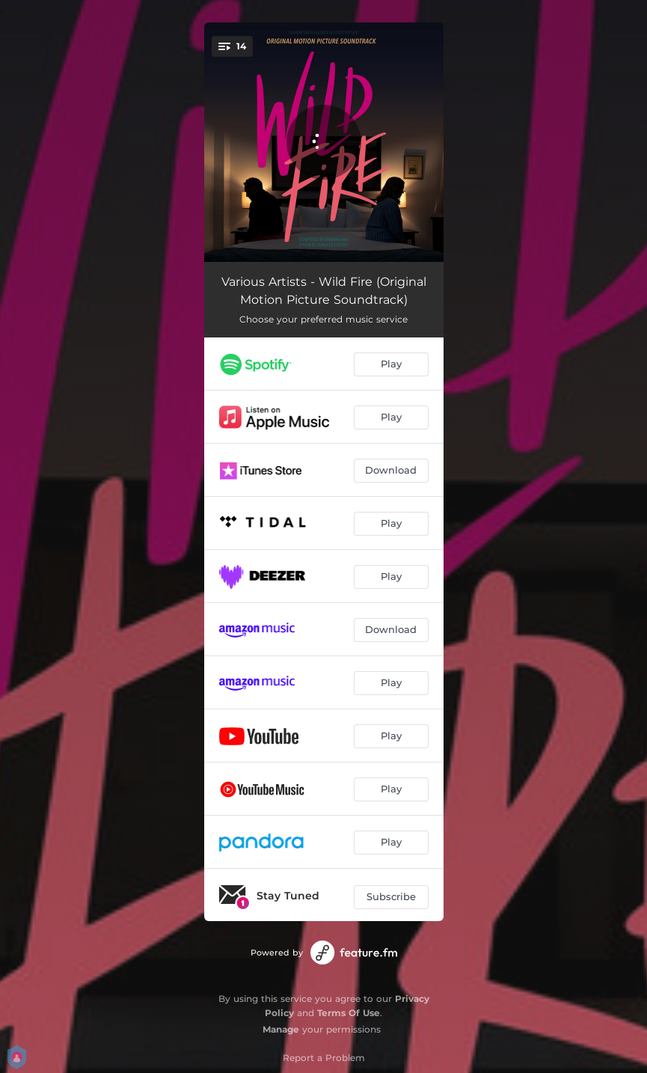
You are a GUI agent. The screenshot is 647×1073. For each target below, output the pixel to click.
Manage (281, 1029)
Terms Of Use (348, 1012)
